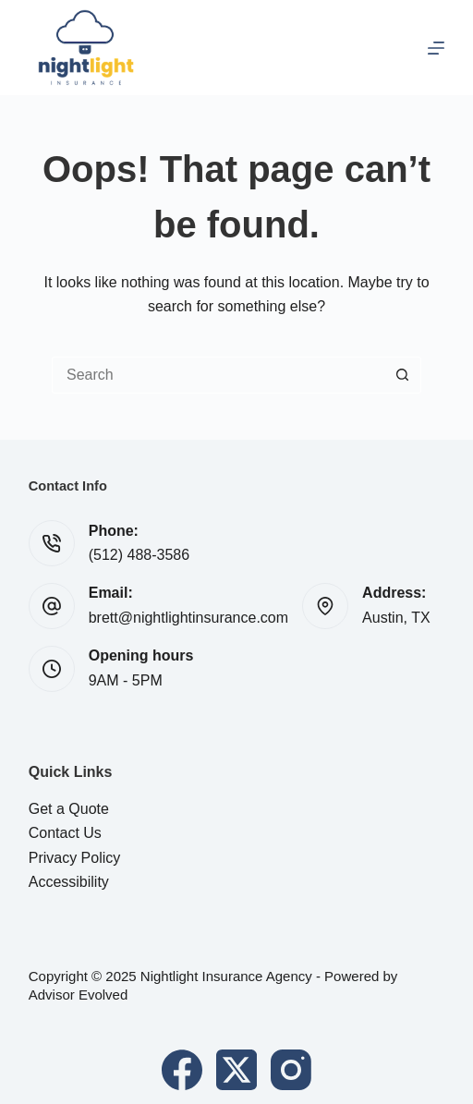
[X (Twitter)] (236, 1069)
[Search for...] (218, 375)
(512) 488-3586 (139, 555)
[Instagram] (291, 1069)
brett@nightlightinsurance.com (188, 617)
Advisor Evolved (78, 994)
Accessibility (69, 882)
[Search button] (402, 375)
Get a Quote (69, 809)
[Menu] (436, 48)
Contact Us (65, 833)
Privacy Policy (75, 858)
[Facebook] (182, 1069)
